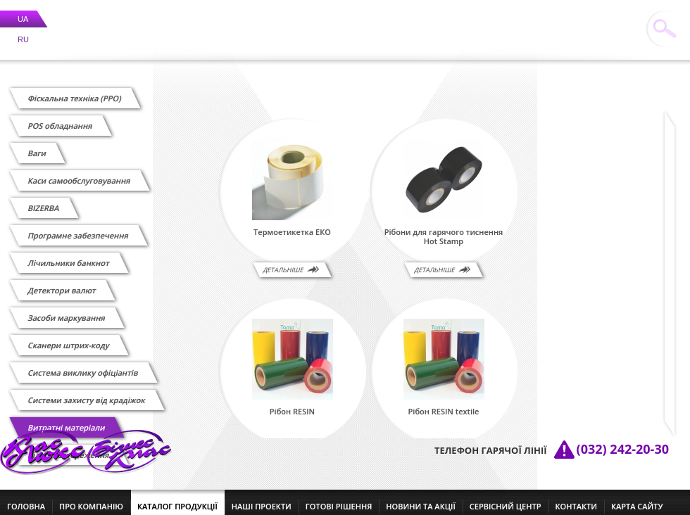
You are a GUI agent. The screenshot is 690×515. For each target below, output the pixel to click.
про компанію (91, 497)
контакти (576, 497)
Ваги (37, 144)
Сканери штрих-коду (69, 336)
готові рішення (339, 497)
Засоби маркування (66, 309)
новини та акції (420, 497)
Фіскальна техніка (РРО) (75, 89)
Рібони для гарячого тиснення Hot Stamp (443, 228)
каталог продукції (177, 497)
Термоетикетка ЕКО (292, 224)
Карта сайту (637, 497)
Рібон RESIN (292, 403)
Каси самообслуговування (79, 172)
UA (23, 10)
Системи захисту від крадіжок (86, 391)
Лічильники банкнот (69, 254)
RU (23, 31)
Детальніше (283, 261)
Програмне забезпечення (78, 227)
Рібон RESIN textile (443, 403)
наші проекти (261, 497)
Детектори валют (62, 281)
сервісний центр (505, 497)
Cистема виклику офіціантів (83, 364)
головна (26, 497)
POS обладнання (60, 117)
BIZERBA (44, 199)
